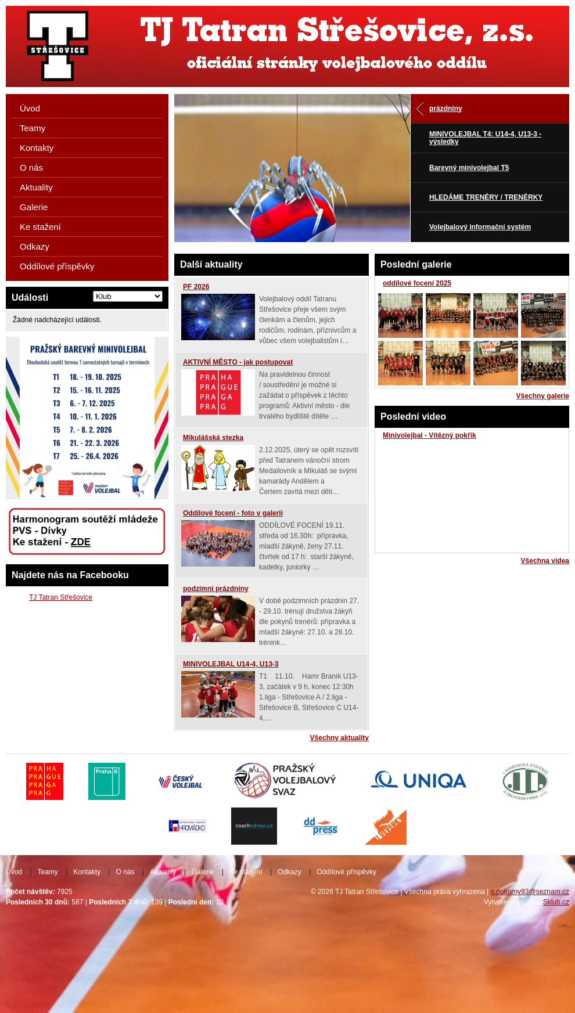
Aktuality (36, 187)
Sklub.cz (556, 902)
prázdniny (445, 108)
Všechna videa (545, 561)
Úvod (30, 108)
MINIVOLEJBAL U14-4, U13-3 (231, 664)
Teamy (32, 128)
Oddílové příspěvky (57, 266)
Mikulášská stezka (213, 438)
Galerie (34, 207)
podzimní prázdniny (216, 589)
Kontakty (36, 148)
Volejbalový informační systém (480, 227)
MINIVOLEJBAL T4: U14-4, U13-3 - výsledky (485, 138)
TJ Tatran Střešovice (60, 597)
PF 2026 (196, 287)
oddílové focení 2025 (417, 283)
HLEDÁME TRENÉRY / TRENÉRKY (485, 197)
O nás (31, 167)
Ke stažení (40, 227)
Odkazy (34, 246)
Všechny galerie (542, 396)
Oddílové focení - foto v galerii (233, 513)
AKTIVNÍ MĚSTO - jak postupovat (238, 362)
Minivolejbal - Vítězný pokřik (429, 435)
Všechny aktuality (339, 738)
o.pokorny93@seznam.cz (529, 892)
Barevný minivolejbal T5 (469, 168)
